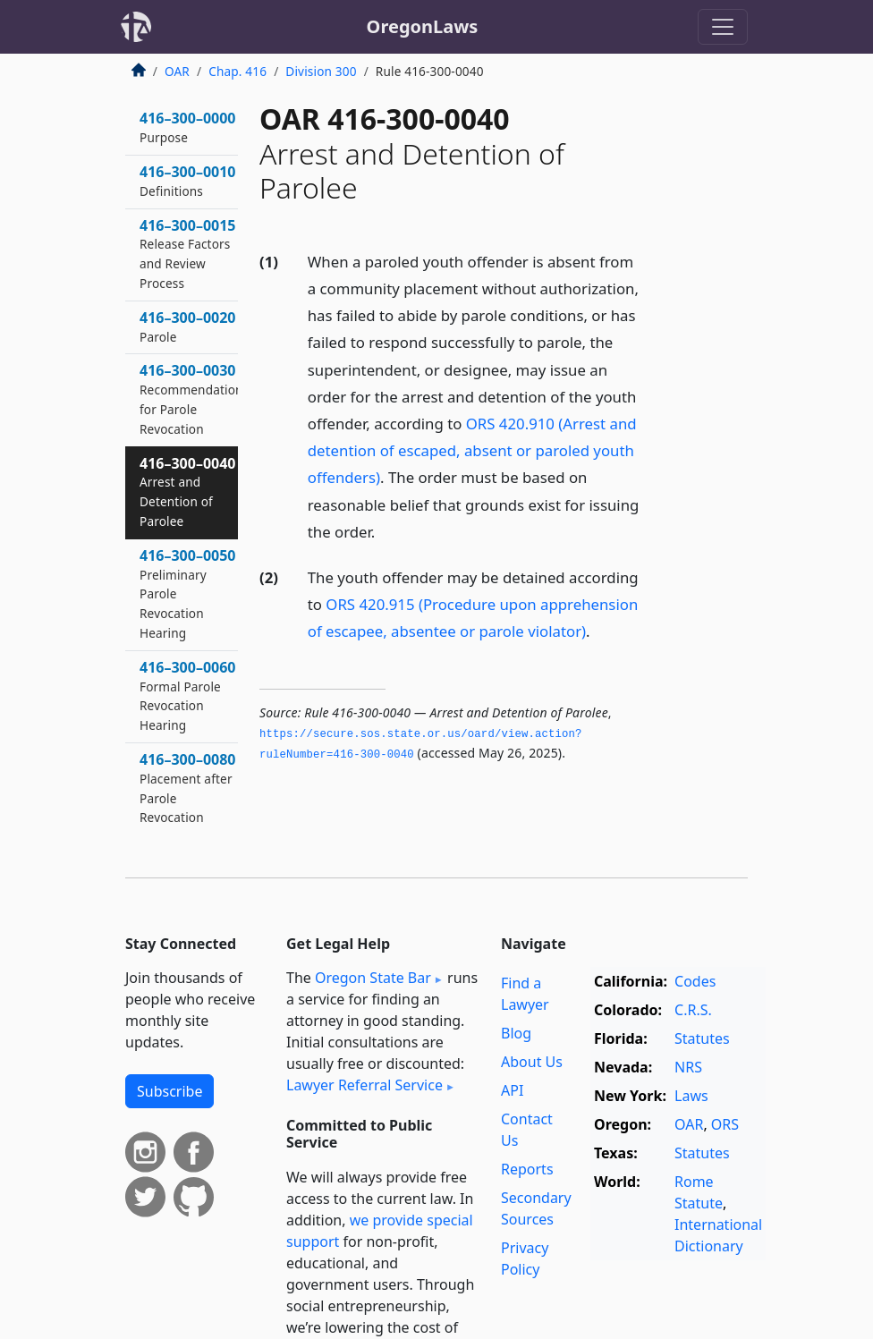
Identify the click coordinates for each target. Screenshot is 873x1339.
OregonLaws (423, 26)
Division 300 (320, 71)
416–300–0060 (188, 695)
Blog (516, 1033)
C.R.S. (693, 1010)
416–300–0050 (188, 593)
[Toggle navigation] (723, 27)
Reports (527, 1169)
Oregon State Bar (373, 977)
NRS (688, 1067)
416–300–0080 (188, 788)
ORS (725, 1124)
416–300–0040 (188, 491)
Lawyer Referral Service (364, 1085)
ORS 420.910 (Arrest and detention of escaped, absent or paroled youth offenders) (472, 450)
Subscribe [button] (169, 1091)
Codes (695, 981)
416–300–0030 (191, 398)
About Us (532, 1062)
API (512, 1090)
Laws (691, 1096)
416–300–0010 (188, 180)
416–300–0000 (188, 127)
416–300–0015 (188, 254)
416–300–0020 (188, 326)
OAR (177, 71)
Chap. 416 (237, 71)
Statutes (702, 1038)
